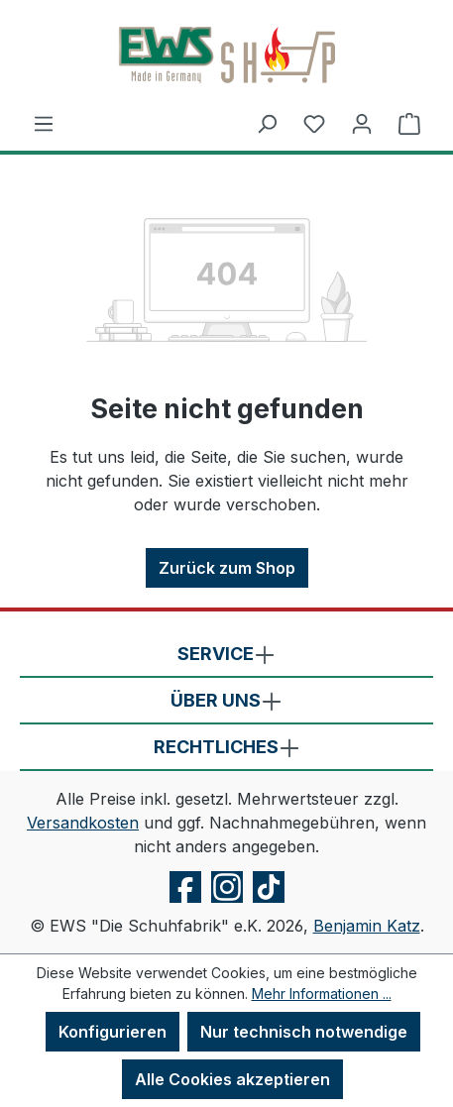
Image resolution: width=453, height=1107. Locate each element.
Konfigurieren (112, 1032)
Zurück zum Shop (227, 568)
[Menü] (43, 123)
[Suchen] (266, 123)
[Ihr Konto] (362, 123)
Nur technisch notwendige (303, 1032)
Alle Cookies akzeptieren (232, 1079)
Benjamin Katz (366, 926)
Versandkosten (83, 822)
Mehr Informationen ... (322, 993)
